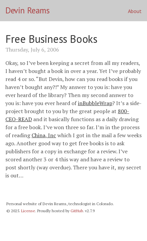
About (135, 11)
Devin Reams (27, 10)
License (28, 210)
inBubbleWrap (95, 103)
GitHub (76, 210)
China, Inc (44, 135)
